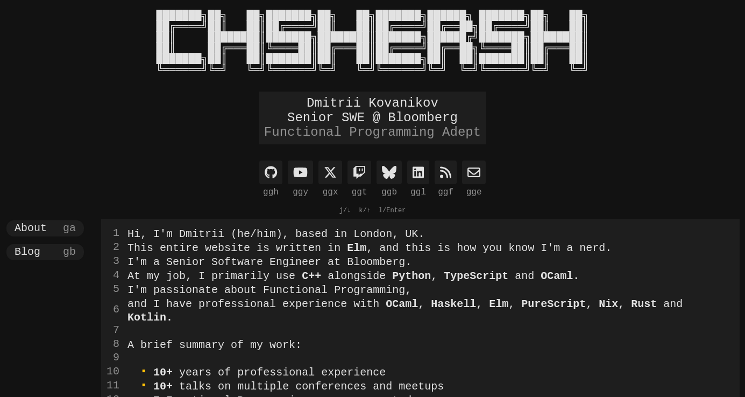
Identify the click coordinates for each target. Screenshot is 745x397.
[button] (45, 228)
